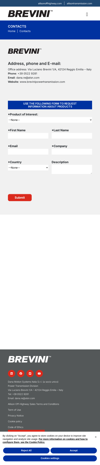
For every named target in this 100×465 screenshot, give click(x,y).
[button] (95, 437)
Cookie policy (15, 421)
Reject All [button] (26, 450)
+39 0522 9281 (27, 73)
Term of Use (14, 409)
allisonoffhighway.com (50, 3)
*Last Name (60, 130)
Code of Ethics (15, 427)
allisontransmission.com (79, 3)
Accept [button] (74, 450)
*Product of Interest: (23, 114)
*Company (59, 146)
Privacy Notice (16, 415)
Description (60, 162)
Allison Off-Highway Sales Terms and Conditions (33, 404)
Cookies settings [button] (50, 458)
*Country (15, 162)
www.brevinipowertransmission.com (42, 81)
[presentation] (33, 184)
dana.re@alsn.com (27, 77)
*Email (13, 146)
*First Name (17, 130)
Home (11, 31)
